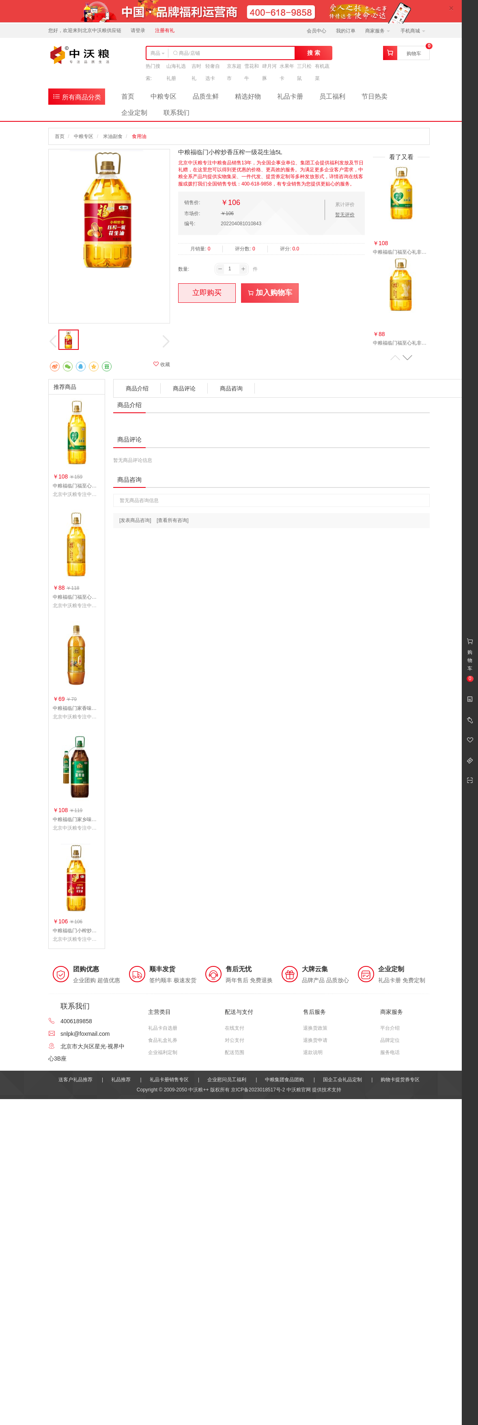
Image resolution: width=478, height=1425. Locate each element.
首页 (127, 96)
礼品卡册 (290, 96)
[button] (407, 358)
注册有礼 (164, 30)
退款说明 (313, 1052)
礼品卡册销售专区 (169, 1079)
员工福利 (332, 96)
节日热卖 (375, 96)
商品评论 (184, 388)
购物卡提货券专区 (400, 1079)
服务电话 (390, 1052)
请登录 (138, 30)
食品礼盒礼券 (162, 1040)
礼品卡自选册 (162, 1028)
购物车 (414, 53)
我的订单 (345, 31)
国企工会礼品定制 (342, 1079)
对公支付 (234, 1040)
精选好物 (248, 96)
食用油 (139, 136)
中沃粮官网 (298, 1090)
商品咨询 (231, 388)
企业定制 (134, 112)
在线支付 (234, 1028)
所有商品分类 (76, 96)
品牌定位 (390, 1040)
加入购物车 (270, 293)
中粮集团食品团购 (284, 1079)
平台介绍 (390, 1028)
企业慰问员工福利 (226, 1079)
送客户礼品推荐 (75, 1079)
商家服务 (377, 31)
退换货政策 (315, 1028)
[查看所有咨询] (173, 520)
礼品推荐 (121, 1079)
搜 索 (313, 53)
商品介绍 (137, 388)
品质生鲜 (206, 96)
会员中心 (316, 31)
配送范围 (234, 1052)
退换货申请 (315, 1040)
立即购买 (207, 293)
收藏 (161, 364)
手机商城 (412, 31)
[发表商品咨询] (135, 520)
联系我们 (176, 112)
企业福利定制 (162, 1052)
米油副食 (113, 136)
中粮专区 (164, 96)
